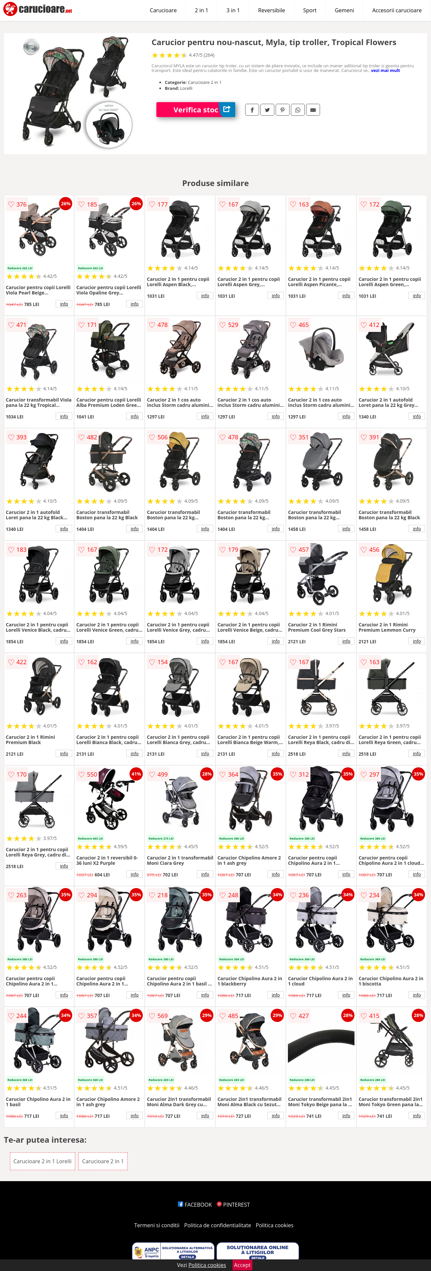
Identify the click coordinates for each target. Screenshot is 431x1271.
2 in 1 (201, 10)
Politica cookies (275, 1225)
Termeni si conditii (157, 1225)
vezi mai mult (385, 70)
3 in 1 (233, 10)
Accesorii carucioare (397, 10)
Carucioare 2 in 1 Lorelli (43, 1161)
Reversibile (271, 10)
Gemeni (344, 10)
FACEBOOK (195, 1204)
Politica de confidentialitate (217, 1225)
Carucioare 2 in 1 (103, 1161)
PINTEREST (233, 1204)
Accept (242, 1265)
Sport (309, 10)
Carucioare (163, 10)
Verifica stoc (204, 109)
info (64, 304)
